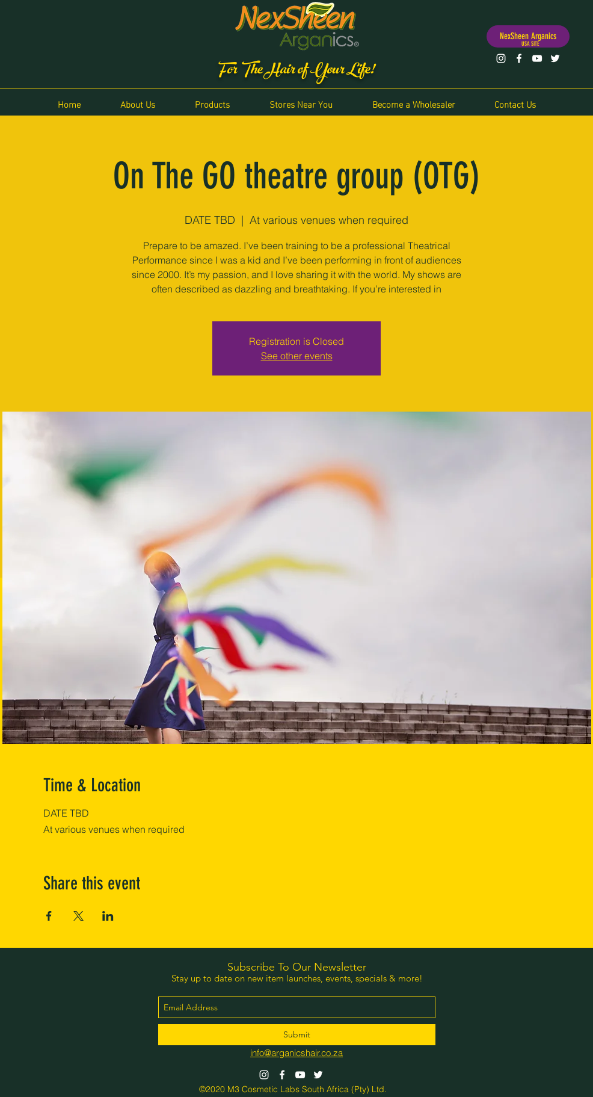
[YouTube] (537, 58)
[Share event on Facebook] (49, 916)
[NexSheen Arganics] (528, 36)
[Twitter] (555, 58)
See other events (297, 356)
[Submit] (296, 1034)
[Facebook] (519, 58)
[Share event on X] (78, 916)
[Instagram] (501, 58)
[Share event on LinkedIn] (108, 916)
